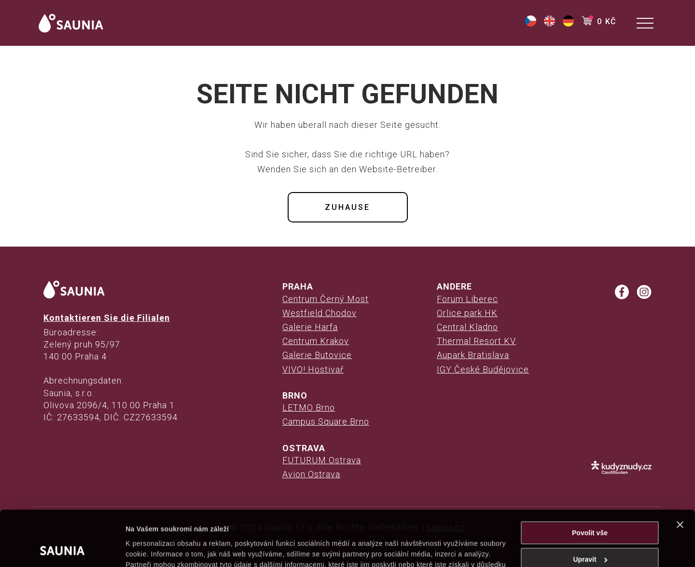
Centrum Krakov (315, 341)
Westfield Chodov (319, 313)
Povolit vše (590, 481)
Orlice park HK (467, 313)
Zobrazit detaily (150, 549)
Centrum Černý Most (325, 299)
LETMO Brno (308, 407)
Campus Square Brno (325, 421)
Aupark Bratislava (473, 355)
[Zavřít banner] (680, 473)
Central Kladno (467, 327)
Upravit (590, 508)
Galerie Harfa (310, 327)
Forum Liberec (467, 299)
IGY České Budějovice (483, 369)
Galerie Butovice (317, 355)
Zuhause (347, 207)
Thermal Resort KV (476, 341)
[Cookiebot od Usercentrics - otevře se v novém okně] (62, 548)
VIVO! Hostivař (313, 369)
